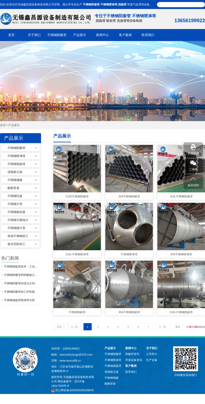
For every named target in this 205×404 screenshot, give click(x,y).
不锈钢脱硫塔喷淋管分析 (19, 300)
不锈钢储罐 (14, 180)
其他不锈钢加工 (17, 236)
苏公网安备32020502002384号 (74, 390)
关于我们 (34, 35)
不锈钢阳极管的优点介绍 (19, 283)
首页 (11, 35)
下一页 (162, 327)
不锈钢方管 (14, 204)
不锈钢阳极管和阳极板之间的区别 (22, 274)
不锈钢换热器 (16, 212)
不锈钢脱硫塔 (16, 164)
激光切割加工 (16, 244)
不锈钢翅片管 (16, 228)
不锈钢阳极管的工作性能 (19, 291)
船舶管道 (13, 188)
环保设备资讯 (133, 360)
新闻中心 (102, 35)
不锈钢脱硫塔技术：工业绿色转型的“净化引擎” (22, 266)
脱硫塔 (122, 4)
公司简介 (151, 354)
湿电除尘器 (14, 172)
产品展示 (79, 35)
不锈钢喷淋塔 (108, 4)
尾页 (177, 327)
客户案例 (125, 35)
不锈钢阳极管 (91, 4)
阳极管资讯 (132, 354)
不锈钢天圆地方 (17, 220)
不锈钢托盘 (14, 196)
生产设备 (151, 360)
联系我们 (148, 35)
